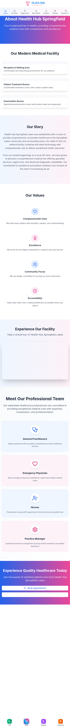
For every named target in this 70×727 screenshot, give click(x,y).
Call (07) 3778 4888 (35, 594)
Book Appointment (35, 588)
